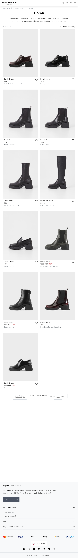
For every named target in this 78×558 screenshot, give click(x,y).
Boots (58, 397)
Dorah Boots (8, 140)
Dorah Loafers (9, 261)
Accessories (20, 397)
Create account (11, 499)
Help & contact (10, 516)
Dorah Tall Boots (46, 200)
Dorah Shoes (9, 79)
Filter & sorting (67, 26)
